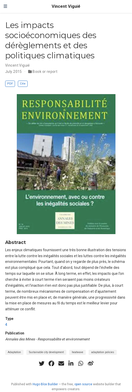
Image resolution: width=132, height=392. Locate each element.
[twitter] (41, 363)
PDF (10, 83)
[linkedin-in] (71, 363)
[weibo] (91, 363)
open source (83, 384)
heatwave (77, 352)
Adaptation (14, 352)
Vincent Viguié (66, 6)
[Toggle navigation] (5, 6)
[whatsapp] (81, 363)
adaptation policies (102, 352)
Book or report (45, 71)
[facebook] (51, 363)
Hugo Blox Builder (45, 384)
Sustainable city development (46, 352)
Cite (23, 83)
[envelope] (61, 363)
